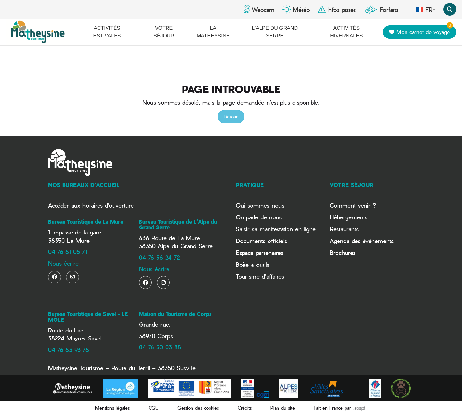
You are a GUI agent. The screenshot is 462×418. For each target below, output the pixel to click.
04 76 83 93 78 (68, 349)
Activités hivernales (346, 31)
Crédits (245, 408)
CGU (153, 408)
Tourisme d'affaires (260, 276)
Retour (231, 116)
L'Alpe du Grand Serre (275, 31)
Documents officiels (261, 240)
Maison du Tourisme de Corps (175, 314)
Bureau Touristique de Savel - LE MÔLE (88, 317)
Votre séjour (163, 31)
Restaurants (344, 228)
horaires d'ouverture (108, 205)
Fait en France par (339, 408)
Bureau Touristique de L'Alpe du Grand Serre (178, 224)
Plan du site (282, 408)
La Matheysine (213, 31)
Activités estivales (107, 31)
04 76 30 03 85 (160, 347)
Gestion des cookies (198, 408)
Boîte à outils (252, 264)
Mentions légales (112, 408)
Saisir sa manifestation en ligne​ (276, 228)
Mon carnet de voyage (421, 30)
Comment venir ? (353, 205)
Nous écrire (63, 263)
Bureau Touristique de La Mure (85, 221)
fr (425, 9)
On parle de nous (259, 217)
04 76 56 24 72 (159, 257)
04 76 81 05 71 (67, 251)
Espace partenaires (259, 252)
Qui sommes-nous (260, 205)
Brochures (342, 252)
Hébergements (348, 217)
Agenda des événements (362, 240)
